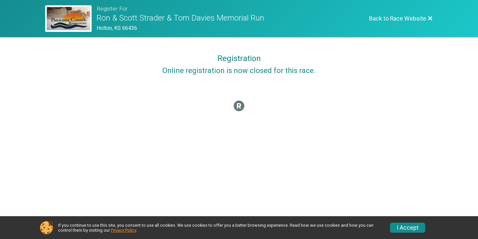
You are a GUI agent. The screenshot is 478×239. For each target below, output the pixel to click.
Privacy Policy (123, 230)
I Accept (408, 227)
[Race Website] (71, 18)
